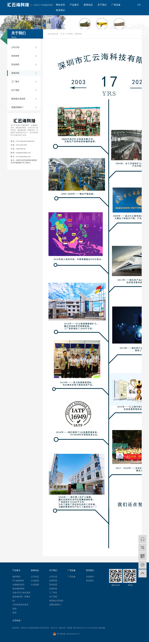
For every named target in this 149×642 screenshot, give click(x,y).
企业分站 (93, 628)
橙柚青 (69, 628)
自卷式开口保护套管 (21, 593)
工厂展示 (15, 82)
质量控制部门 (17, 107)
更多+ (15, 613)
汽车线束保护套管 (20, 605)
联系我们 (60, 10)
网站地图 (101, 628)
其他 (14, 609)
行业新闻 (35, 585)
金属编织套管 (18, 585)
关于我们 (102, 5)
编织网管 (16, 577)
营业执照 (15, 64)
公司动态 (35, 577)
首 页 (62, 34)
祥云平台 (54, 628)
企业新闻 (35, 581)
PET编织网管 (18, 581)
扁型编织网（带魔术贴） (21, 599)
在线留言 (90, 577)
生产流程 (15, 90)
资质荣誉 (15, 56)
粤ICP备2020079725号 (81, 628)
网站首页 (60, 5)
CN (139, 5)
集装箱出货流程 (18, 99)
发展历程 (15, 73)
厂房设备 (116, 5)
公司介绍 (15, 47)
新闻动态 (88, 5)
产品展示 (74, 5)
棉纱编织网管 (18, 589)
